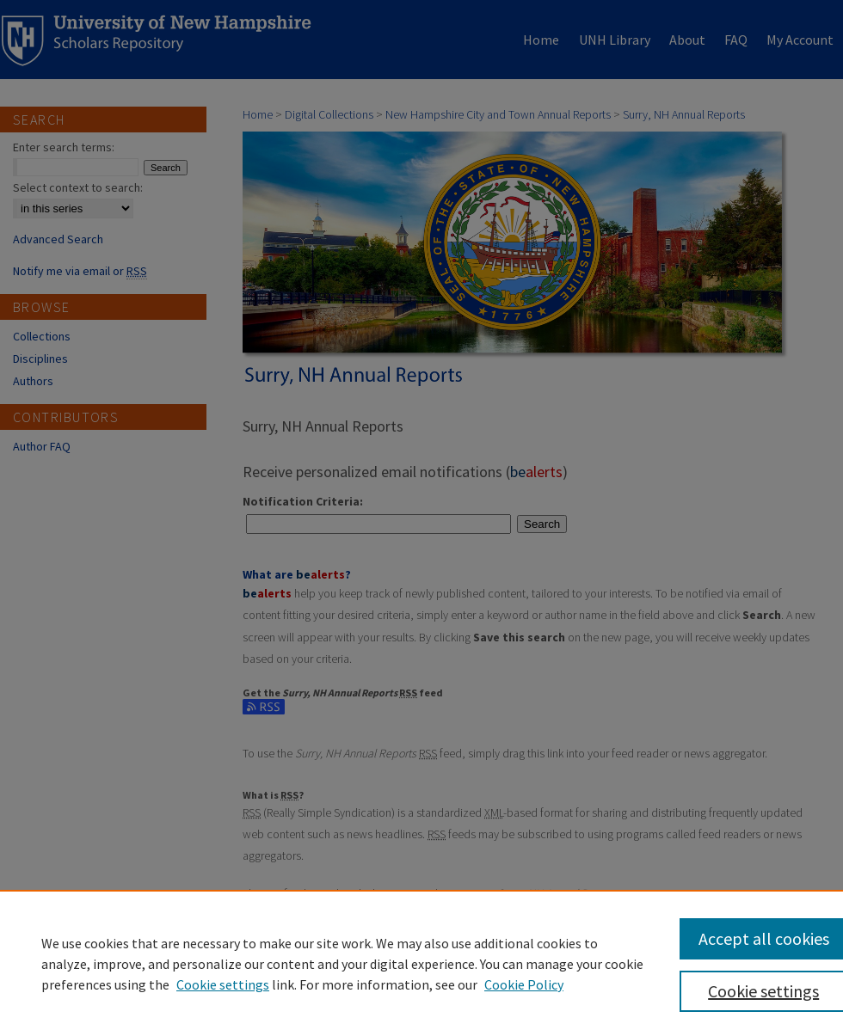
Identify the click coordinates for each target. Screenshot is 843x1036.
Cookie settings (222, 984)
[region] (421, 963)
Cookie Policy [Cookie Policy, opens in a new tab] (523, 984)
